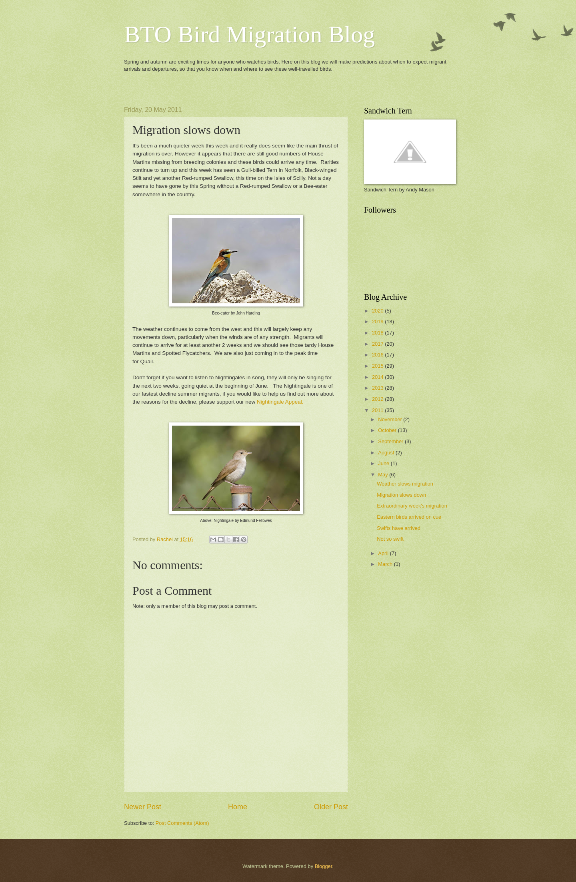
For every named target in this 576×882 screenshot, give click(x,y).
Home (237, 807)
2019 (378, 322)
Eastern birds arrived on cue (409, 517)
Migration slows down (401, 495)
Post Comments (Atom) (182, 823)
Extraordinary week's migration (412, 506)
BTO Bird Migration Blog (249, 34)
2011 (378, 410)
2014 (378, 377)
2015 (378, 366)
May (383, 475)
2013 (378, 388)
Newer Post (142, 807)
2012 (378, 399)
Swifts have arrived (398, 528)
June (384, 463)
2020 (378, 311)
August (387, 453)
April (384, 553)
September (391, 441)
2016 (378, 355)
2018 (378, 333)
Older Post (331, 807)
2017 (378, 344)
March (386, 564)
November (390, 419)
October (388, 430)
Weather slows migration (405, 484)
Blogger (323, 866)
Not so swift (390, 539)
